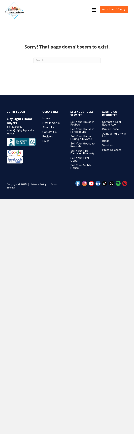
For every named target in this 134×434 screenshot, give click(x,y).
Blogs (105, 140)
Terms (54, 184)
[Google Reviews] (15, 153)
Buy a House (110, 129)
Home (46, 118)
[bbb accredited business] (23, 143)
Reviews (47, 136)
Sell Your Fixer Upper (79, 159)
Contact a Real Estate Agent (111, 123)
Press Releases (111, 150)
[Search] (67, 60)
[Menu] (94, 10)
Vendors (107, 145)
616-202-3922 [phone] (14, 126)
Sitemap (11, 187)
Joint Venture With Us (114, 135)
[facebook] (78, 183)
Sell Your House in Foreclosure (82, 130)
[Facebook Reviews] (15, 160)
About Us (48, 127)
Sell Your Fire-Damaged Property (82, 152)
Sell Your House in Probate (82, 123)
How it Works (51, 123)
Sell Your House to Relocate (82, 145)
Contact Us (49, 132)
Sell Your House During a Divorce (81, 138)
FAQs (45, 141)
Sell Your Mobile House (80, 167)
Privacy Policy (38, 184)
